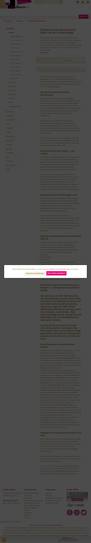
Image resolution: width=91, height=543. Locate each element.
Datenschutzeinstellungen (35, 273)
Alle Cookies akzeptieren (56, 273)
